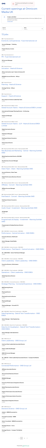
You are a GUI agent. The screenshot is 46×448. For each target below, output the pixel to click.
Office (25, 27)
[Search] (12, 29)
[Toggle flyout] (42, 29)
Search (4, 27)
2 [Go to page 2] (24, 438)
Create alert (10, 21)
